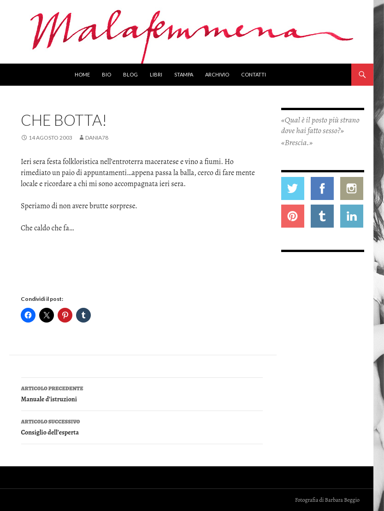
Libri (156, 74)
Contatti (253, 74)
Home (82, 74)
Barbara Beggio (342, 500)
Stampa (183, 74)
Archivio (217, 74)
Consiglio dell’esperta (142, 426)
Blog (130, 74)
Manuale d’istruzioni (142, 393)
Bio (106, 74)
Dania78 (96, 137)
